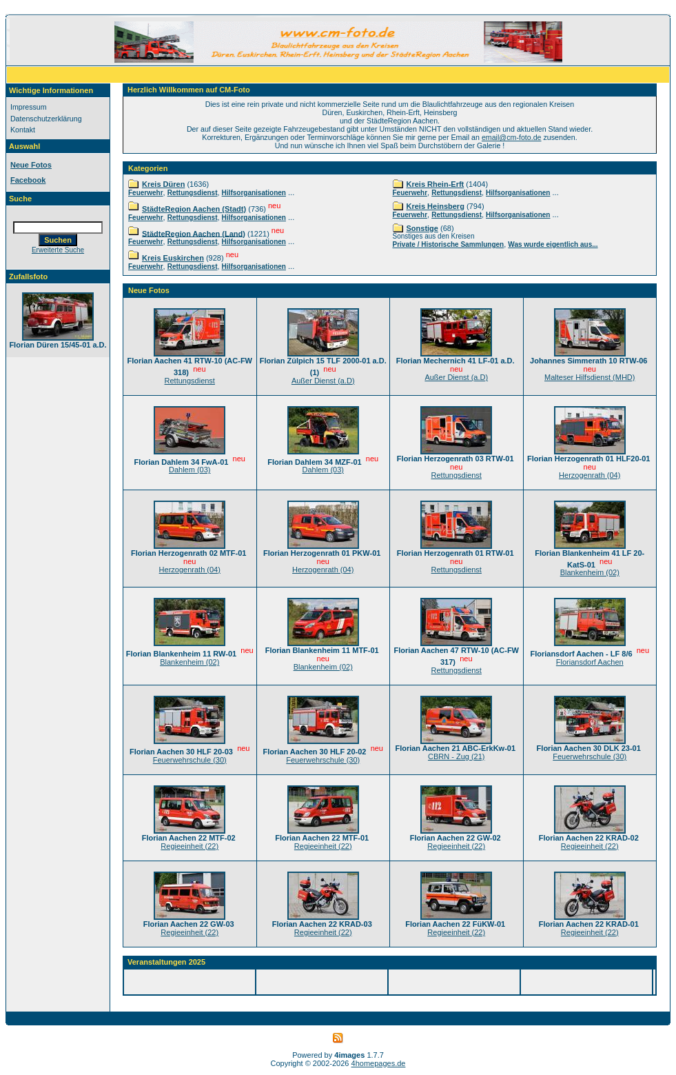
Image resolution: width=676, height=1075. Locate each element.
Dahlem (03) (190, 469)
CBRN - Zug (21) (456, 756)
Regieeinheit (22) (189, 846)
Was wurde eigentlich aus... (552, 244)
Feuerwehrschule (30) (190, 760)
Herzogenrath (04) (589, 475)
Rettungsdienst (192, 193)
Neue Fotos (31, 165)
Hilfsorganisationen (254, 193)
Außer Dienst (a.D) (323, 380)
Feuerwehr (145, 193)
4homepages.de (378, 1063)
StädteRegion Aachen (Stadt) (194, 209)
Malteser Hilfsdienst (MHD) (589, 377)
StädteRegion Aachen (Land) (193, 233)
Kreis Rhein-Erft (435, 184)
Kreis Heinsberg (435, 206)
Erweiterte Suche (58, 250)
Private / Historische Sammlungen (448, 244)
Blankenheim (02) (589, 572)
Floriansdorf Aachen (590, 662)
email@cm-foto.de (512, 137)
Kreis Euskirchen (173, 258)
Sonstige (422, 228)
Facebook (27, 180)
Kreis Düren (163, 184)
